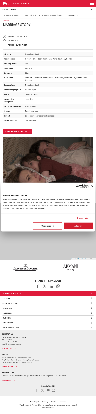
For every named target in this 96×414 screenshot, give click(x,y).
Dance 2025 (7, 313)
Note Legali (34, 402)
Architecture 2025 (10, 303)
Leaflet (74, 259)
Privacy (45, 402)
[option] (64, 267)
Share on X (44, 286)
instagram (53, 392)
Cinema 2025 (7, 308)
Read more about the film (16, 131)
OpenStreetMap (83, 259)
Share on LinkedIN (51, 286)
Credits (63, 402)
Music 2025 (6, 318)
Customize (47, 226)
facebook (37, 392)
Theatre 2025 (8, 323)
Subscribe (6, 380)
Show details (82, 218)
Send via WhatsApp (58, 286)
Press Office (7, 367)
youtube (48, 392)
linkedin (59, 392)
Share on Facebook (38, 286)
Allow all (78, 226)
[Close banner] (92, 186)
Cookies (54, 402)
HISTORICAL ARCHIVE (10, 327)
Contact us (7, 349)
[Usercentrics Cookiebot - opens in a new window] (77, 186)
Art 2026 (6, 298)
